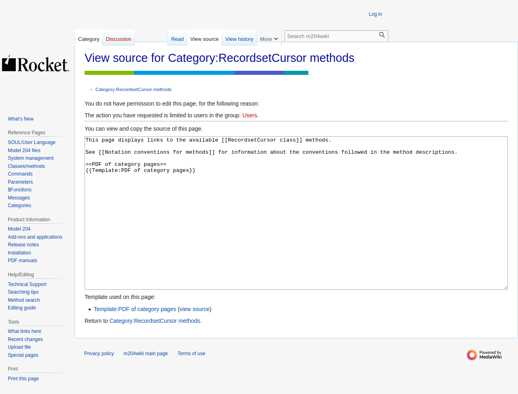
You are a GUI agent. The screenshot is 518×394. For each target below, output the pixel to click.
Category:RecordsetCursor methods (134, 89)
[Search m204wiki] (336, 36)
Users (249, 115)
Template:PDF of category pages (134, 339)
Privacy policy (99, 384)
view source (195, 339)
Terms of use (192, 384)
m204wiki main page (145, 384)
